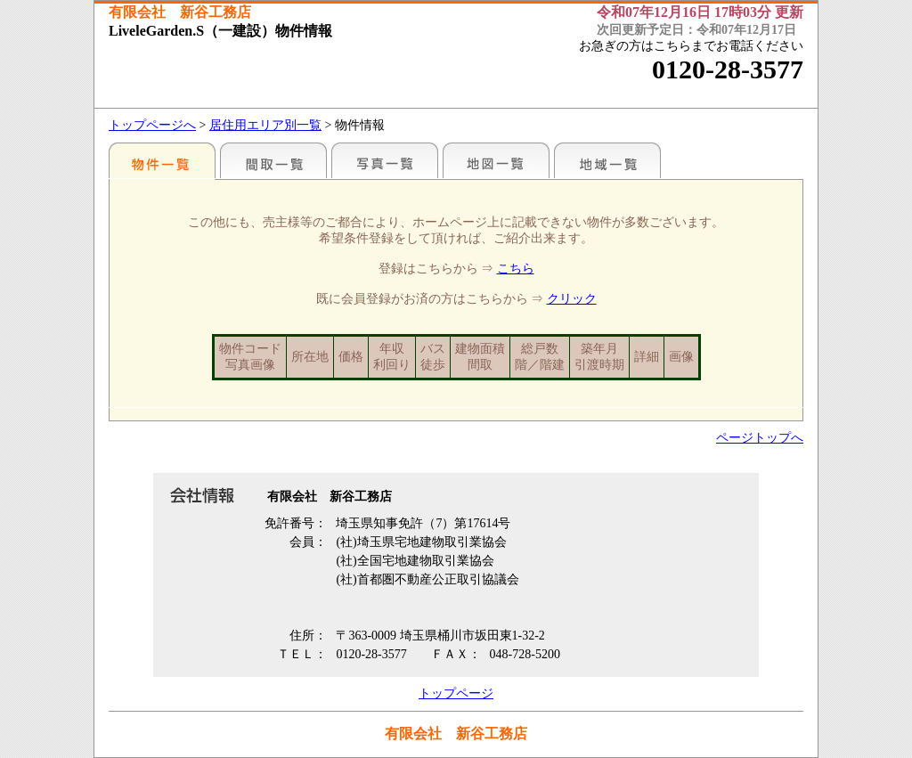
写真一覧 (384, 160)
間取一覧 (273, 160)
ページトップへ (759, 437)
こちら (515, 268)
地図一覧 (496, 160)
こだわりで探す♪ (162, 160)
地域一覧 (607, 160)
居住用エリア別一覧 (265, 125)
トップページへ (152, 125)
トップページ (456, 693)
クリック (572, 299)
